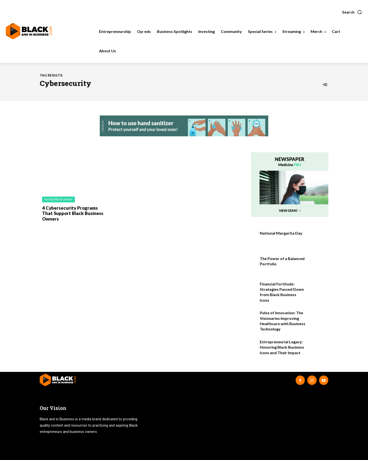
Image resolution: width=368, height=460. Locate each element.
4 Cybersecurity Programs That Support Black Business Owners (71, 213)
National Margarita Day (281, 233)
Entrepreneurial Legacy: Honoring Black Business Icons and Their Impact (282, 347)
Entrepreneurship (58, 199)
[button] (352, 12)
